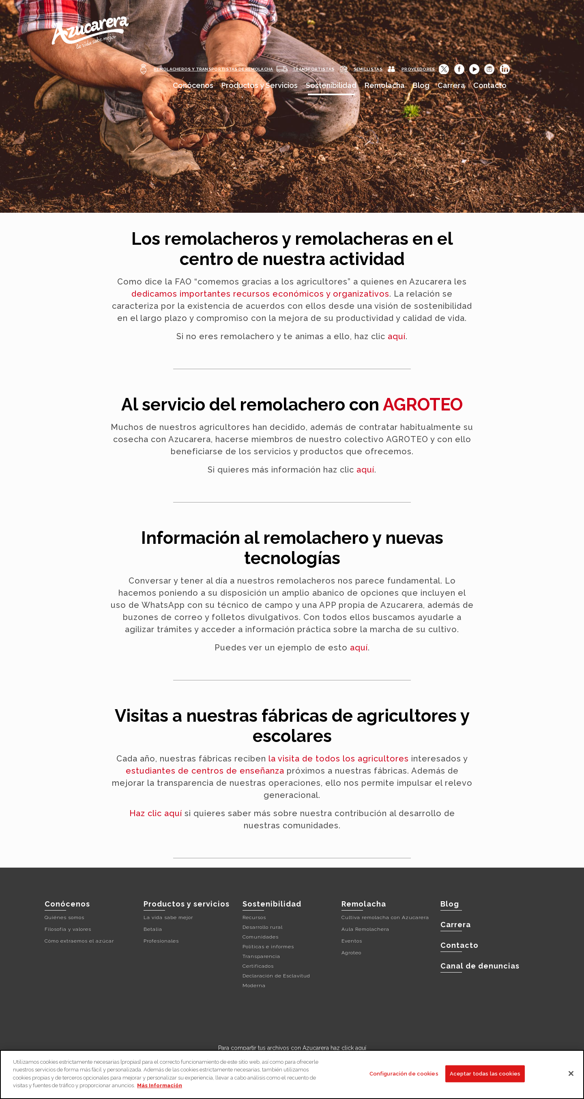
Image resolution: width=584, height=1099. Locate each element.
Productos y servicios (187, 904)
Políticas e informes (268, 946)
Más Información (159, 1085)
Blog (449, 904)
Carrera (455, 924)
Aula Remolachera (365, 929)
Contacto (459, 945)
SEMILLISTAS (368, 69)
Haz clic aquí (155, 813)
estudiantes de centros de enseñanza (205, 771)
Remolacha (363, 904)
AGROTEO (423, 405)
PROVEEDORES (418, 69)
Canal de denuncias (480, 966)
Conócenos (67, 904)
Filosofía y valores (68, 929)
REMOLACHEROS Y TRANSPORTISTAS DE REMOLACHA (213, 69)
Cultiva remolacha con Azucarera (385, 917)
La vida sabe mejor (168, 917)
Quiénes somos (64, 917)
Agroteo (351, 953)
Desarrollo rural (263, 927)
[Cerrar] (571, 1073)
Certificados (258, 966)
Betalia (153, 929)
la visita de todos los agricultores (338, 758)
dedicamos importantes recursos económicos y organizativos (260, 294)
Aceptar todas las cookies (485, 1074)
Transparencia (261, 956)
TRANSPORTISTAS (313, 69)
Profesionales (161, 941)
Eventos (351, 941)
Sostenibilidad (272, 904)
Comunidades (261, 937)
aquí (397, 336)
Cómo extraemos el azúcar (79, 941)
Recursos (254, 917)
